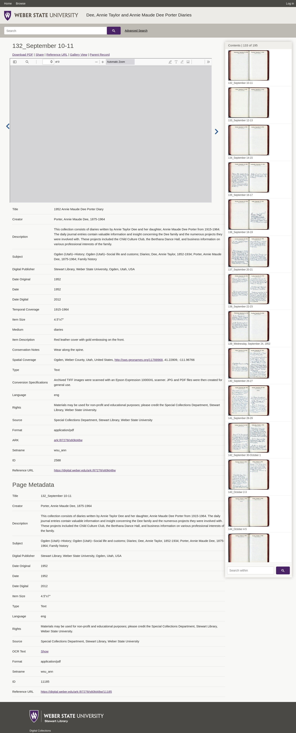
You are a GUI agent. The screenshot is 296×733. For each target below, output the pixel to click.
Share (40, 54)
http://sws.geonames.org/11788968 (138, 359)
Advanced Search (136, 30)
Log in (290, 3)
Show (45, 651)
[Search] (55, 31)
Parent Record (100, 54)
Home (8, 3)
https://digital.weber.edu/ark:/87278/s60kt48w (85, 470)
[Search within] (250, 570)
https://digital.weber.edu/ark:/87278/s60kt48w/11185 (76, 691)
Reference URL (56, 54)
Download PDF (22, 54)
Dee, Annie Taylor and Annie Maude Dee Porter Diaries (139, 15)
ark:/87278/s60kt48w (68, 440)
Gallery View (78, 54)
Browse (20, 3)
